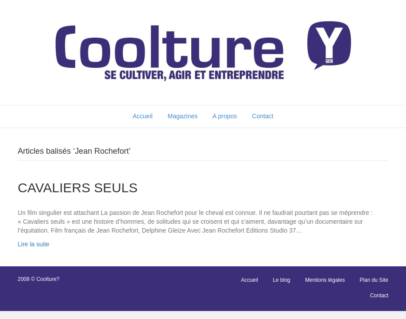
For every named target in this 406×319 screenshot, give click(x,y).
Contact (262, 116)
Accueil (142, 116)
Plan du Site (374, 280)
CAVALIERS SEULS (78, 187)
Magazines (183, 116)
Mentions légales (325, 280)
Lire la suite (34, 244)
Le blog (281, 280)
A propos (225, 116)
